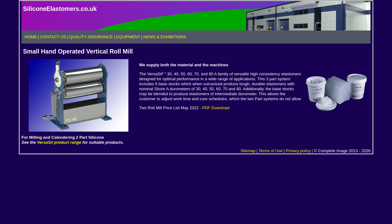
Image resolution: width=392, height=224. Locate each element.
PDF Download (215, 107)
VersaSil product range (59, 142)
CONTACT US (53, 37)
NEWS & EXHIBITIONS (164, 37)
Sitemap (248, 150)
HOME (31, 37)
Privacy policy (298, 150)
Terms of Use (271, 150)
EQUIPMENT (128, 37)
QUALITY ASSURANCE (91, 37)
